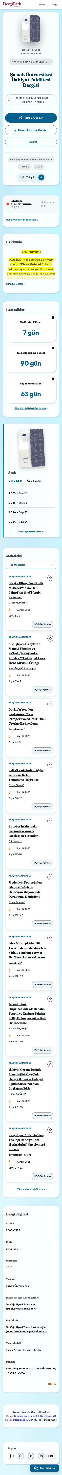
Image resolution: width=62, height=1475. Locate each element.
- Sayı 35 (18, 512)
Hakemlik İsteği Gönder (31, 130)
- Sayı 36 (18, 502)
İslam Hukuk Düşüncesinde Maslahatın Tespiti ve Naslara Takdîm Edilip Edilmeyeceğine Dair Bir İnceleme (27, 1013)
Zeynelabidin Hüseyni (20, 1154)
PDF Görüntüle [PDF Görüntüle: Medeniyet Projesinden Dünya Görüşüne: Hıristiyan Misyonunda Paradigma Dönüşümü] (42, 923)
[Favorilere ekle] (50, 578)
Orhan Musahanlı (17, 602)
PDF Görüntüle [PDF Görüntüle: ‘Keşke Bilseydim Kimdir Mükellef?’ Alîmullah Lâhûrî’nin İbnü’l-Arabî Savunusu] (42, 624)
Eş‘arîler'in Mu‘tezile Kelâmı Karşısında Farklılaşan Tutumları (24, 831)
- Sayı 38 (18, 493)
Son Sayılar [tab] (15, 480)
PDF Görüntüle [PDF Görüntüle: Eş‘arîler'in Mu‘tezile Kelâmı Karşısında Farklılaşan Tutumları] (42, 862)
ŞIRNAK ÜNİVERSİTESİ (36, 61)
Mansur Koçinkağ (18, 1028)
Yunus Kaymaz (16, 728)
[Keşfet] (31, 142)
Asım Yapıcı (30, 668)
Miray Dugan (15, 668)
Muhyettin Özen (17, 1093)
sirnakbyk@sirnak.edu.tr (21, 1308)
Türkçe (43, 4)
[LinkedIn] (41, 1456)
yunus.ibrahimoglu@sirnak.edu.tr (26, 1331)
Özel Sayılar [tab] (34, 480)
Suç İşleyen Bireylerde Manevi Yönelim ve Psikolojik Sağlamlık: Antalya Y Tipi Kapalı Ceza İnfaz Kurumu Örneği (27, 653)
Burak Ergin (15, 962)
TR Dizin (24, 167)
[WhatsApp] (21, 1456)
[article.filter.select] (31, 565)
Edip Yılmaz (15, 841)
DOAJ (39, 167)
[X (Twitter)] (31, 1456)
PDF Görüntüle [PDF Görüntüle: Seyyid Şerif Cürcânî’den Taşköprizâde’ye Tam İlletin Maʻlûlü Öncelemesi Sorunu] (42, 1176)
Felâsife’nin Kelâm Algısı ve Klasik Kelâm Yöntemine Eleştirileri (26, 774)
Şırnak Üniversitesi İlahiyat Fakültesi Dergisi (31, 79)
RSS (52, 1383)
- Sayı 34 (18, 522)
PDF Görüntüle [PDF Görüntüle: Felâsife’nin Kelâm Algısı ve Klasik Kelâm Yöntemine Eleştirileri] (42, 806)
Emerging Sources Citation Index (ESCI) (31, 159)
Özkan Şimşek (16, 785)
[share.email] (51, 1456)
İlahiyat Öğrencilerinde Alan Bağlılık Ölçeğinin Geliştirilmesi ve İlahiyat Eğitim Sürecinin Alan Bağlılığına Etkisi (26, 1079)
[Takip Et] (41, 177)
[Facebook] (11, 1456)
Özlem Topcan (16, 902)
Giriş (54, 4)
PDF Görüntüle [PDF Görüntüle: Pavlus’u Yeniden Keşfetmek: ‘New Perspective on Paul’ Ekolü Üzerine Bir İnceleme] (42, 750)
